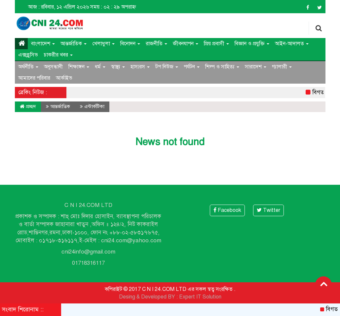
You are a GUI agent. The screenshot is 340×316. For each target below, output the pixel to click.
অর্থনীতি (28, 66)
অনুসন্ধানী (53, 66)
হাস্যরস (140, 66)
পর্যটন (192, 66)
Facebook (227, 210)
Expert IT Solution (200, 297)
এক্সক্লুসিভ (28, 55)
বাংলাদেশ (43, 43)
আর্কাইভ (64, 78)
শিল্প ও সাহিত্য (222, 66)
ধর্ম (100, 66)
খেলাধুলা (103, 43)
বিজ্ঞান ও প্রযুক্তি (252, 43)
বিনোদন (130, 43)
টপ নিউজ (166, 66)
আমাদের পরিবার (34, 78)
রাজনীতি (156, 43)
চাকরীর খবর (58, 55)
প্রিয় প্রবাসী (216, 43)
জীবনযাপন (185, 43)
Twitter (268, 210)
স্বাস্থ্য (118, 66)
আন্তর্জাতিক (73, 43)
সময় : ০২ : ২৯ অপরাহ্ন (113, 7)
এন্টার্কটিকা (94, 106)
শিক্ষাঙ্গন (78, 66)
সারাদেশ (255, 66)
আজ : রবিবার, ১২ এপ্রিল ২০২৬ (58, 7)
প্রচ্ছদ (28, 106)
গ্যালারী (282, 66)
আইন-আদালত (292, 43)
